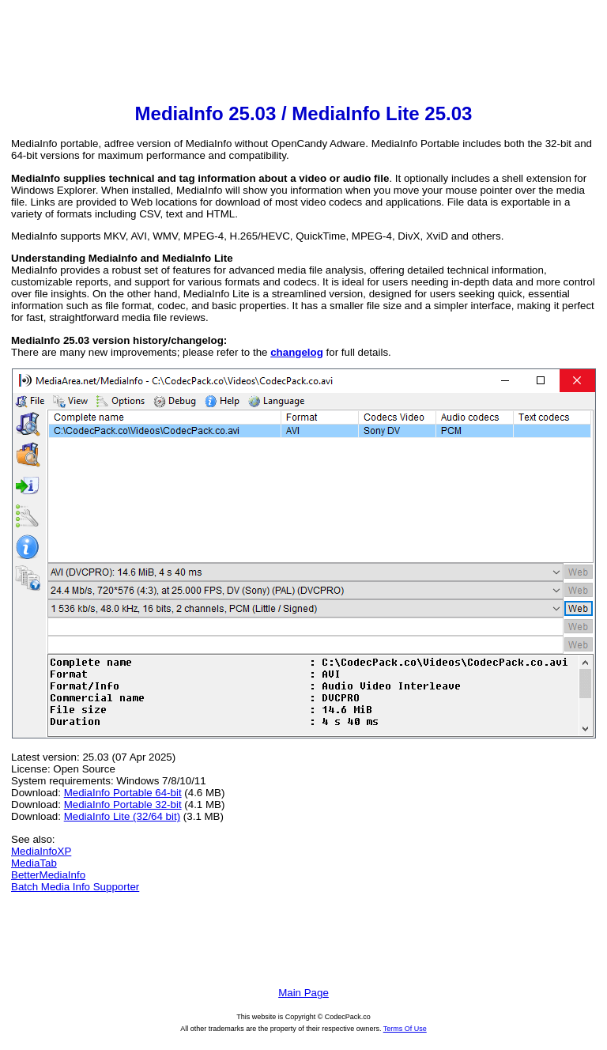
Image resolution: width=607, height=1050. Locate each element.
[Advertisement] (303, 52)
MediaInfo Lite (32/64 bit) (122, 816)
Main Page (303, 993)
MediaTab (34, 863)
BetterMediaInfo (48, 875)
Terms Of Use (405, 1029)
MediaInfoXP (41, 851)
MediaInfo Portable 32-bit (123, 804)
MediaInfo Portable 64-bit (123, 793)
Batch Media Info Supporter (75, 887)
